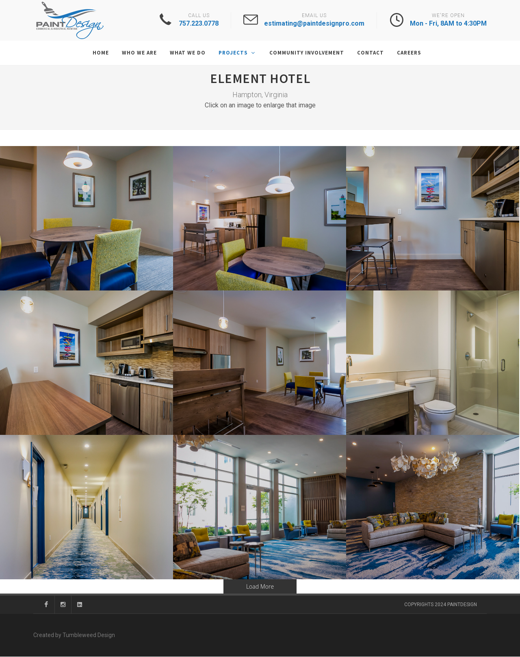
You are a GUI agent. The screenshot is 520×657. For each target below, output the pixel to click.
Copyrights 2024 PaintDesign (440, 605)
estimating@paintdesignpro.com (314, 23)
